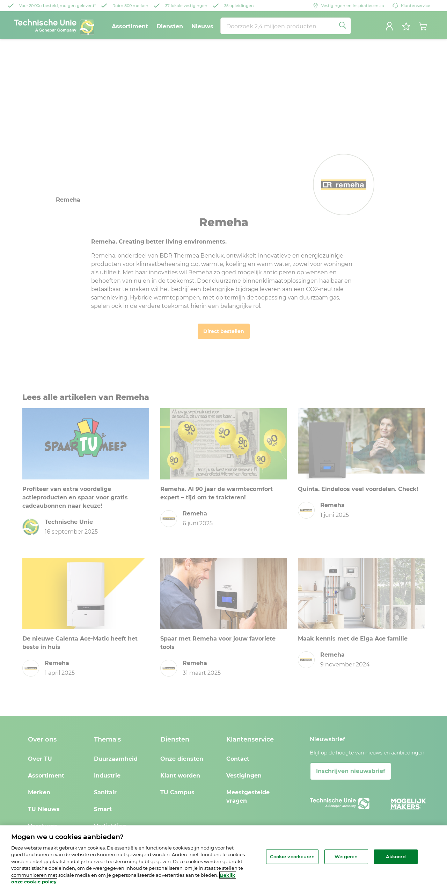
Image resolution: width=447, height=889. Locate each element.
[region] (223, 857)
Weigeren (346, 856)
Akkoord (396, 856)
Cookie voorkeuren (292, 856)
